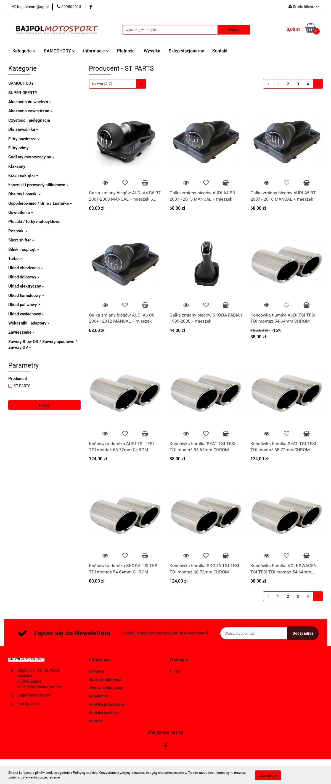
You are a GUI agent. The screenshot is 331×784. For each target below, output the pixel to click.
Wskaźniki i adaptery (29, 323)
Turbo (15, 258)
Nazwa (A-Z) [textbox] (102, 84)
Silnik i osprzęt (23, 249)
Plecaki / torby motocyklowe (34, 221)
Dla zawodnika (23, 129)
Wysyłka (152, 51)
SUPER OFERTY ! (23, 92)
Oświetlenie (20, 212)
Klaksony (16, 166)
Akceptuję (268, 775)
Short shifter (21, 240)
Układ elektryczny (26, 286)
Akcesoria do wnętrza (29, 101)
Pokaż (44, 405)
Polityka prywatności (107, 704)
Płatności (126, 51)
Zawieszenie (21, 332)
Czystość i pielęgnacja (29, 120)
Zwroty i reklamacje (106, 687)
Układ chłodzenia (25, 267)
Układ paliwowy (24, 304)
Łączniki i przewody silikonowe (38, 184)
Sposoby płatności (105, 679)
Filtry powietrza (24, 138)
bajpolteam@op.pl (33, 695)
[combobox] (117, 84)
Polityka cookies (103, 712)
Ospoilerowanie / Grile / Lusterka (40, 203)
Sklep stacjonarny (186, 51)
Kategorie (24, 51)
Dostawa (96, 671)
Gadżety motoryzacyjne (31, 157)
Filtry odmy (18, 147)
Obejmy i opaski (24, 194)
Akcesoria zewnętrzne (30, 110)
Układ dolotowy (23, 277)
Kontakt (219, 51)
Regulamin (98, 696)
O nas (175, 671)
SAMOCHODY (59, 51)
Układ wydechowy (26, 314)
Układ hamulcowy (26, 295)
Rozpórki (18, 230)
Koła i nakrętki (23, 175)
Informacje (96, 51)
